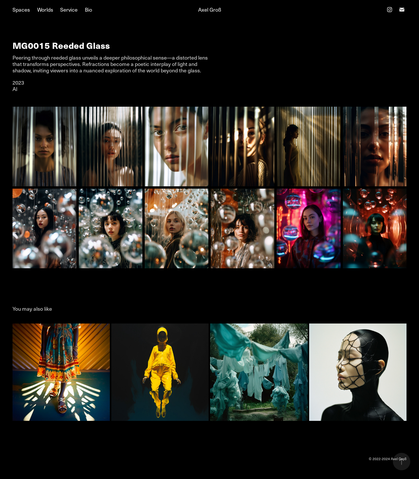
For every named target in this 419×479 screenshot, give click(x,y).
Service (69, 9)
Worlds (45, 9)
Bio (88, 9)
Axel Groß (209, 9)
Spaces (21, 9)
